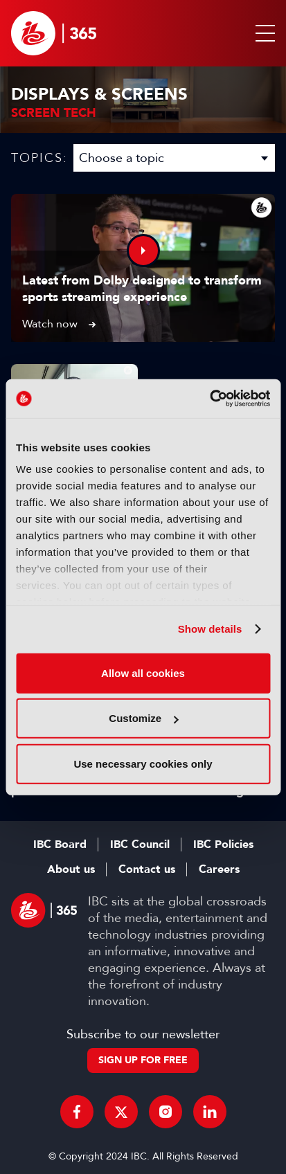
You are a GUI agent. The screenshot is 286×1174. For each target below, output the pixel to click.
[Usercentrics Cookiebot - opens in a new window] (209, 399)
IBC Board (60, 844)
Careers (219, 869)
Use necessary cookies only (142, 763)
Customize (143, 718)
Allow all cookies (143, 672)
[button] (262, 33)
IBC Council (140, 844)
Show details (210, 629)
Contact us (146, 869)
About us (71, 869)
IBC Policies (223, 844)
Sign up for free (143, 1060)
